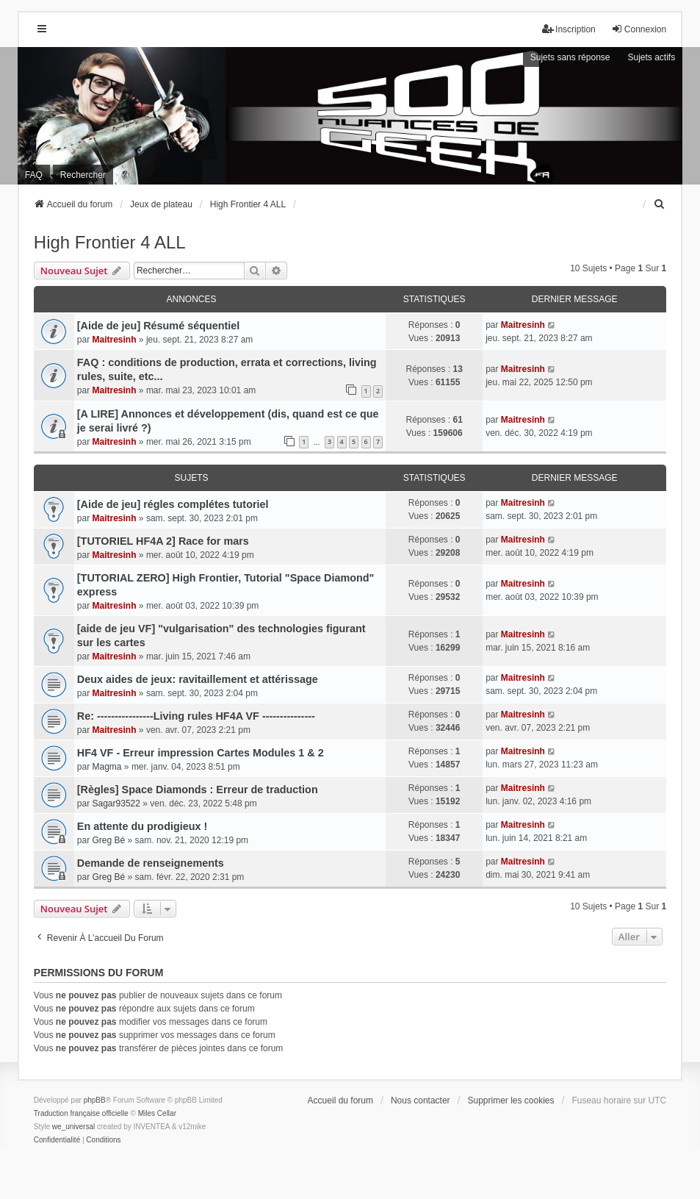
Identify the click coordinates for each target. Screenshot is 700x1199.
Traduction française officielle (81, 1113)
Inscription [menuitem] (569, 29)
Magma (107, 767)
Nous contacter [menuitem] (420, 1100)
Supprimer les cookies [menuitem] (510, 1100)
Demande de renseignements (150, 863)
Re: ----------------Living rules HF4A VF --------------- (196, 716)
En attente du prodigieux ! (142, 826)
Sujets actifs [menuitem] (651, 57)
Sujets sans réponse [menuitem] (570, 57)
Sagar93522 (116, 803)
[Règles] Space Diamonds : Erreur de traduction (197, 789)
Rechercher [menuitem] (83, 175)
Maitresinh (115, 339)
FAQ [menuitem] (34, 175)
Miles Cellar (157, 1113)
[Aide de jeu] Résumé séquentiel (158, 326)
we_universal (73, 1127)
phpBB (95, 1100)
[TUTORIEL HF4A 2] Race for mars (163, 541)
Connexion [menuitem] (638, 29)
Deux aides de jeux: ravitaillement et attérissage (197, 679)
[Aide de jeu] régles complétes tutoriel (173, 504)
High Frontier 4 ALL (110, 242)
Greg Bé (109, 840)
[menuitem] (659, 204)
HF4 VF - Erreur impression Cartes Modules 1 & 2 (200, 753)
